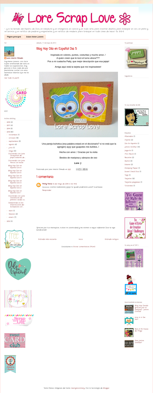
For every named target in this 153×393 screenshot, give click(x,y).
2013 (8, 132)
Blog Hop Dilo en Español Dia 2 (15, 187)
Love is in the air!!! (140, 318)
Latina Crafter (131, 147)
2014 (9, 128)
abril (11, 211)
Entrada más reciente (47, 239)
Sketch (127, 161)
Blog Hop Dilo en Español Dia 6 (15, 166)
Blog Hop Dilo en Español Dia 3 (15, 182)
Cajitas (127, 140)
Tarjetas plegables (132, 182)
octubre (12, 138)
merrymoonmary (78, 388)
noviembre (13, 135)
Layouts (128, 150)
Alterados (129, 136)
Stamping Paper (131, 168)
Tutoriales (129, 186)
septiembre (14, 141)
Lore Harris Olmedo (15, 58)
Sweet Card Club (132, 171)
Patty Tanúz (47, 184)
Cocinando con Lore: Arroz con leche (16, 161)
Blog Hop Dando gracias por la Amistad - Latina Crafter (142, 308)
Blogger (106, 388)
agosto (12, 144)
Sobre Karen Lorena (34, 37)
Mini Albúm (129, 154)
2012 (8, 221)
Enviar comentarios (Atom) (84, 247)
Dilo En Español (131, 143)
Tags (126, 175)
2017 (9, 125)
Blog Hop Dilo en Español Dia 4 (15, 177)
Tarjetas (128, 178)
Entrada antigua (111, 239)
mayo (11, 151)
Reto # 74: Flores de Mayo (141, 330)
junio (11, 148)
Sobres (127, 164)
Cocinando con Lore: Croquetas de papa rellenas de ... (16, 156)
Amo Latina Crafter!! (139, 341)
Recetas (128, 157)
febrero (12, 214)
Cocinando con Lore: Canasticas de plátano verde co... (16, 198)
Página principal (14, 37)
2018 (9, 122)
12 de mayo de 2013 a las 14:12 (65, 184)
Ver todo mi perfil (11, 78)
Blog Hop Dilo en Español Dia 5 (15, 172)
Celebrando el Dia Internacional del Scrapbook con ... (16, 205)
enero (11, 217)
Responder (46, 190)
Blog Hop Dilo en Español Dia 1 (15, 192)
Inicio (81, 239)
